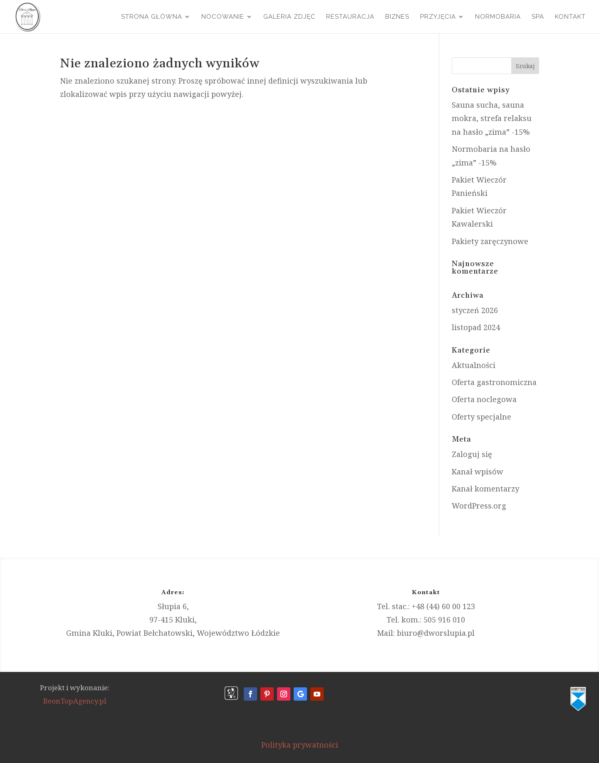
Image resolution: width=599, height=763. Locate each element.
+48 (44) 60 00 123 (443, 606)
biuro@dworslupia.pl (436, 633)
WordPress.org (479, 506)
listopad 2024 (476, 327)
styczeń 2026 (475, 310)
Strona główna (151, 17)
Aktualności (473, 365)
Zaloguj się (472, 454)
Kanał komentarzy (485, 489)
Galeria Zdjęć (289, 17)
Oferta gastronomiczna (494, 382)
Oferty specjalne (481, 417)
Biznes (397, 17)
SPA (538, 17)
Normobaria (498, 17)
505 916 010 (444, 620)
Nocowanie (222, 17)
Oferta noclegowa (484, 399)
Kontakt (570, 17)
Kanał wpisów (477, 472)
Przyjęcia (438, 17)
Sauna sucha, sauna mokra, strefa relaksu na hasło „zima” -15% (492, 118)
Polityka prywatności (299, 745)
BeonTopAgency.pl (74, 701)
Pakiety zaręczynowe (490, 241)
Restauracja (350, 17)
